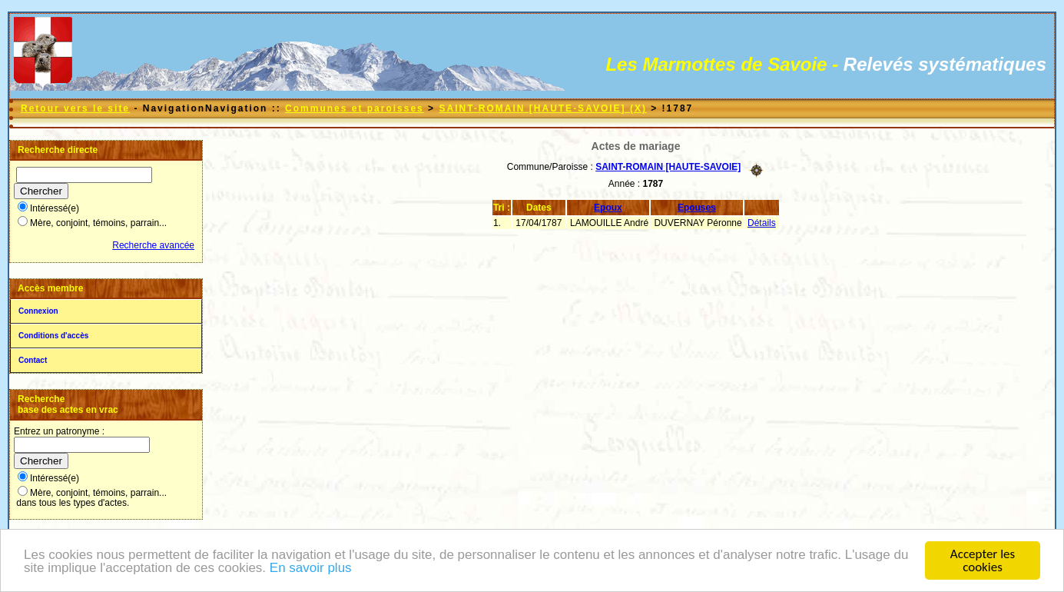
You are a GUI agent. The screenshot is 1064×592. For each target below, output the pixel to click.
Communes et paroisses (354, 108)
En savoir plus (311, 568)
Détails (761, 223)
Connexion (38, 311)
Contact (32, 360)
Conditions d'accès (53, 335)
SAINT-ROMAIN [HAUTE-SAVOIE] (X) (542, 108)
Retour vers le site (75, 108)
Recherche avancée (153, 245)
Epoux (608, 207)
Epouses (697, 207)
